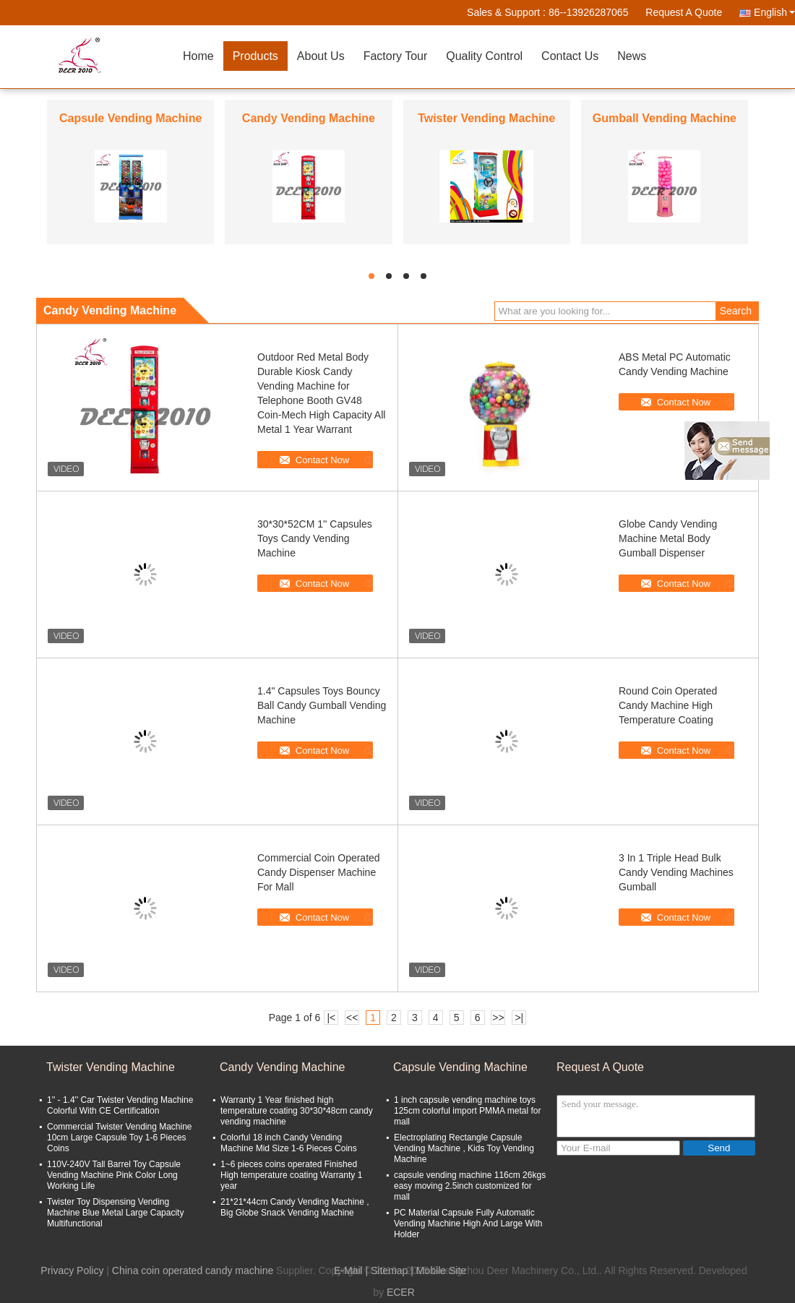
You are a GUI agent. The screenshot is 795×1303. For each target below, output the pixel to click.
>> (498, 1017)
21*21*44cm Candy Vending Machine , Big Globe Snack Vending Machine (294, 1207)
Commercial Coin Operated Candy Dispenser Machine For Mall (318, 872)
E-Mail (348, 1270)
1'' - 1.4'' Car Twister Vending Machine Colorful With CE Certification (120, 1105)
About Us (321, 56)
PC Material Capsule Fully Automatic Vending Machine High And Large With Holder (468, 1223)
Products (255, 56)
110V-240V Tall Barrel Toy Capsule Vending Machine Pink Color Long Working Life (114, 1175)
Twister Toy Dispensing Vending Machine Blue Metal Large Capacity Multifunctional (115, 1213)
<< (352, 1017)
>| (519, 1017)
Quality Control (484, 56)
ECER (401, 1292)
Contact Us (569, 56)
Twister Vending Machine (486, 118)
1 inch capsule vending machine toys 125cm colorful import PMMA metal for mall (467, 1111)
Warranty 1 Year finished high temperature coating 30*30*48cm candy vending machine (296, 1111)
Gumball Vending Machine (664, 118)
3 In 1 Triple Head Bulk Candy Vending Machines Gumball (676, 872)
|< (331, 1017)
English (774, 12)
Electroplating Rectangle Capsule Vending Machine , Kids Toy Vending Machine (464, 1148)
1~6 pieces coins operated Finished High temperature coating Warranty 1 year (291, 1175)
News (631, 56)
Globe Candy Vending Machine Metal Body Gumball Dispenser (668, 538)
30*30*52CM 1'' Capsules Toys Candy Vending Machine (314, 538)
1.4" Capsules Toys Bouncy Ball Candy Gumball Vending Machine (321, 705)
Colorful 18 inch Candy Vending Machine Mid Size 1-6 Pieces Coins (288, 1142)
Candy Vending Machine (308, 118)
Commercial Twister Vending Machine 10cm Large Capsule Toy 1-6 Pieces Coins (119, 1137)
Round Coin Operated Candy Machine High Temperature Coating (668, 705)
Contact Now (322, 460)
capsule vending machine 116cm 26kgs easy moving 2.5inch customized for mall (470, 1186)
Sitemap (389, 1270)
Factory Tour (396, 56)
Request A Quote (683, 12)
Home (198, 56)
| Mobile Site (438, 1270)
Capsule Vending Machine (130, 118)
